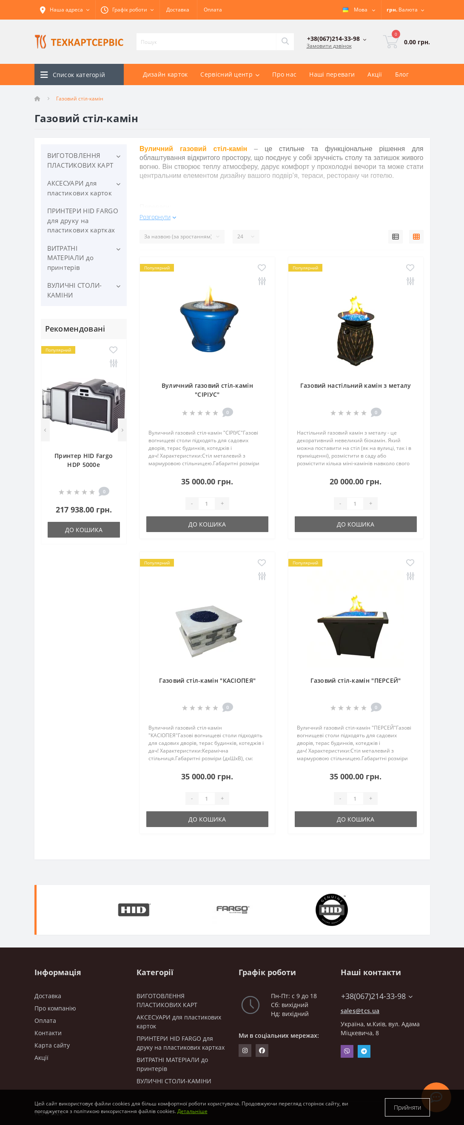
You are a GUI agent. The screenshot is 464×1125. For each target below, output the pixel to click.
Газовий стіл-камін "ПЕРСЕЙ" (355, 680)
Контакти (48, 1033)
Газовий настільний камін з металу (355, 385)
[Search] (285, 41)
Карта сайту (52, 1045)
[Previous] (45, 429)
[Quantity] (206, 503)
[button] (127, 10)
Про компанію (55, 1008)
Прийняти (407, 1107)
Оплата (213, 9)
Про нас (284, 74)
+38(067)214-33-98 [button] (377, 996)
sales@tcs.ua (360, 1011)
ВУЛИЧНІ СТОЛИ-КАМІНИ (74, 290)
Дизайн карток (165, 74)
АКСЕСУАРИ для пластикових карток (79, 188)
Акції (374, 74)
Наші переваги (332, 74)
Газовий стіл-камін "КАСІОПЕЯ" (207, 680)
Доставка (177, 9)
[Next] (122, 429)
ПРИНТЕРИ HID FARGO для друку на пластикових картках (82, 220)
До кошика (83, 530)
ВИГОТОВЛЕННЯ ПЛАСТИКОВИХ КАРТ (80, 160)
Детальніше (192, 1111)
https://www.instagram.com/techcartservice (245, 1050)
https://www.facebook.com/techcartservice (262, 1050)
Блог (402, 74)
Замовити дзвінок (329, 45)
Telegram (364, 1051)
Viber (347, 1051)
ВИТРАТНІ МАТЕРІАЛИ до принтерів (70, 258)
